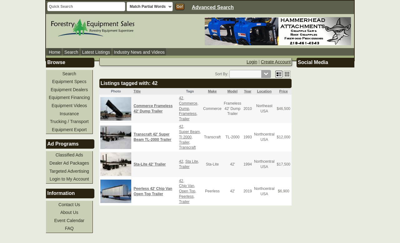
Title (137, 91)
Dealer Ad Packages (69, 163)
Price (283, 91)
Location (264, 91)
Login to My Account (69, 178)
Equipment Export (69, 129)
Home (54, 52)
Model (233, 91)
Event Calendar (69, 220)
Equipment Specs (69, 81)
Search (71, 52)
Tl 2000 (185, 137)
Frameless (188, 114)
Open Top (187, 191)
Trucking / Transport (69, 121)
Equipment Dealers (69, 89)
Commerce (188, 103)
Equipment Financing (69, 97)
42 (181, 98)
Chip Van (186, 186)
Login (252, 61)
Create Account (276, 61)
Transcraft (187, 147)
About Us (69, 212)
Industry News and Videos (139, 52)
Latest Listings (96, 52)
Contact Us (69, 204)
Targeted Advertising (69, 171)
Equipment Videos (69, 105)
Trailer (184, 119)
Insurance (69, 113)
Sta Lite (191, 161)
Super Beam (189, 132)
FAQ (69, 228)
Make (212, 91)
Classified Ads (69, 154)
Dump (184, 109)
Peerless (186, 196)
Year (248, 91)
